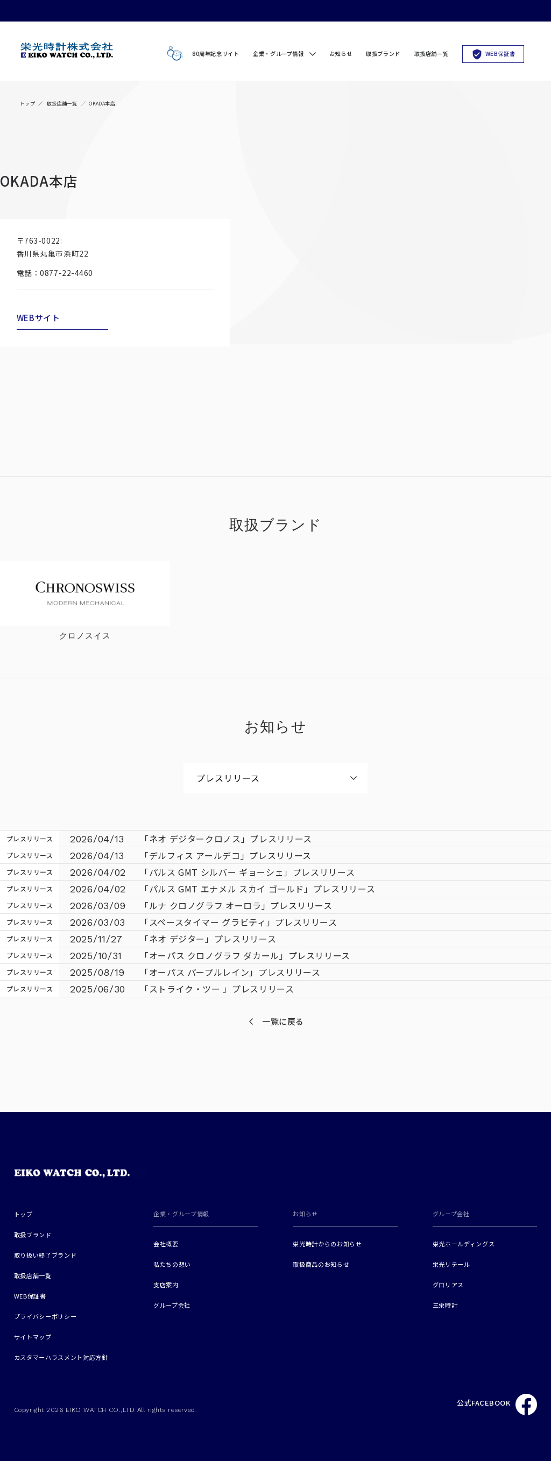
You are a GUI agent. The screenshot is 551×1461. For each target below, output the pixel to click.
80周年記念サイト (200, 54)
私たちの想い (172, 1264)
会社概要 (166, 1243)
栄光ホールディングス (464, 1243)
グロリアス (448, 1284)
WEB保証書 (493, 53)
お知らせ (340, 53)
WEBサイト (38, 317)
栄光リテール (451, 1264)
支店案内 (166, 1284)
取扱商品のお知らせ (321, 1264)
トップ (27, 103)
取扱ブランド (383, 53)
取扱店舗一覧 (431, 53)
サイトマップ (33, 1336)
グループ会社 (171, 1305)
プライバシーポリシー (45, 1316)
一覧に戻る (283, 1021)
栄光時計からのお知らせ (327, 1243)
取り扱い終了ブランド (45, 1255)
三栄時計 (445, 1305)
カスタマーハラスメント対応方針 (61, 1357)
